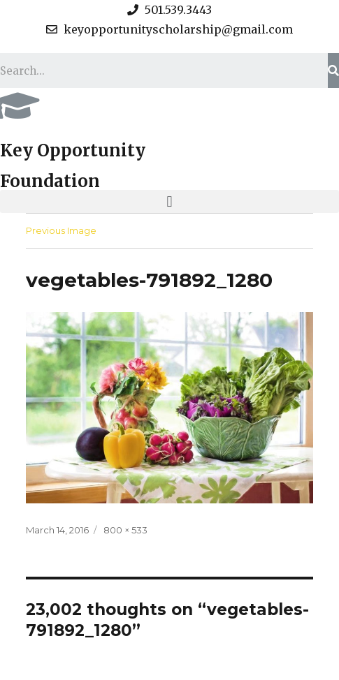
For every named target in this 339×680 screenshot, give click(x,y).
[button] (169, 201)
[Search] (333, 70)
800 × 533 (125, 529)
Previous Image (61, 230)
